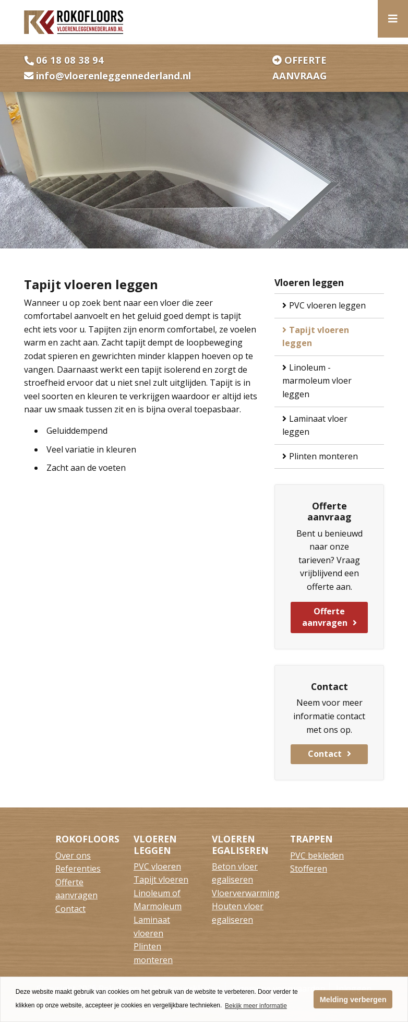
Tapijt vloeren (161, 879)
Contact (325, 753)
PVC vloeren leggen (327, 305)
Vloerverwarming (246, 893)
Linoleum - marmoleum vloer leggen (317, 381)
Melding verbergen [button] (353, 999)
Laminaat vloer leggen (314, 425)
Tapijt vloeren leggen (315, 336)
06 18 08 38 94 (70, 59)
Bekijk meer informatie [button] (256, 1005)
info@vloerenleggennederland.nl (113, 75)
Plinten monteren (323, 456)
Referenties (78, 868)
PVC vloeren (157, 866)
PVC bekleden (317, 855)
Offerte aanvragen (324, 617)
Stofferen (308, 868)
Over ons (73, 855)
